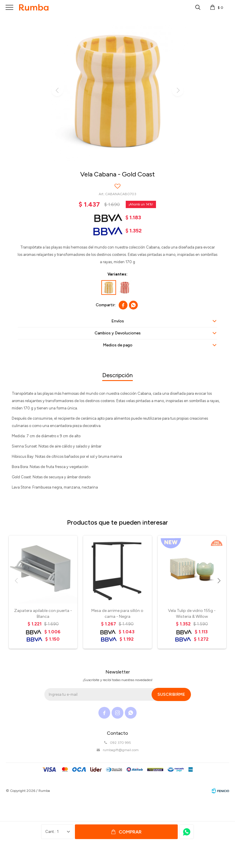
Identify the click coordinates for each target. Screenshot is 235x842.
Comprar (130, 832)
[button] (219, 581)
